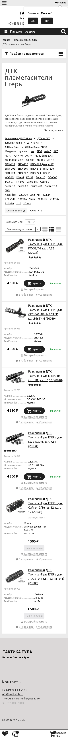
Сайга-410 (36, 186)
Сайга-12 (10, 186)
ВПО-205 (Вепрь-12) (42, 164)
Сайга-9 (44, 181)
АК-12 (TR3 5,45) (44, 155)
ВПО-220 (48, 168)
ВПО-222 (23, 173)
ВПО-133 (10, 164)
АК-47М (18, 155)
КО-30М (9, 177)
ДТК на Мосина (13, 142)
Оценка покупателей (20, 229)
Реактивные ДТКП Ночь (18, 138)
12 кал (46, 194)
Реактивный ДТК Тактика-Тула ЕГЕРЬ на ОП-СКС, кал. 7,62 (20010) (45, 376)
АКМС (47, 151)
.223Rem (42, 199)
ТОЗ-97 (9, 181)
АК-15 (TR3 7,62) (14, 160)
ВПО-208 (10, 168)
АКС (55, 151)
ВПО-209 (23, 168)
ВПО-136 (23, 164)
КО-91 (47, 173)
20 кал (27, 203)
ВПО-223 (35, 173)
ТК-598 (20, 181)
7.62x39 (23, 194)
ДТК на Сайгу (12, 147)
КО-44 (20, 177)
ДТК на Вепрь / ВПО (36, 147)
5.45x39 (9, 203)
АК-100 (30, 160)
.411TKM (54, 199)
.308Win (22, 199)
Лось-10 (40, 177)
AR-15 (50, 160)
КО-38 (29, 177)
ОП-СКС (52, 177)
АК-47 (8, 155)
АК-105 (41, 160)
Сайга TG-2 (51, 186)
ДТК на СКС (43, 138)
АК (32, 151)
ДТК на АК (33, 142)
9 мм (32, 199)
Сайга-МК (32, 181)
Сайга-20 (23, 186)
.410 (18, 203)
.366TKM (35, 194)
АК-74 (28, 155)
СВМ (7, 190)
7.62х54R (10, 199)
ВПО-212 (35, 168)
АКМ (39, 151)
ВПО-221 (10, 173)
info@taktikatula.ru (12, 694)
